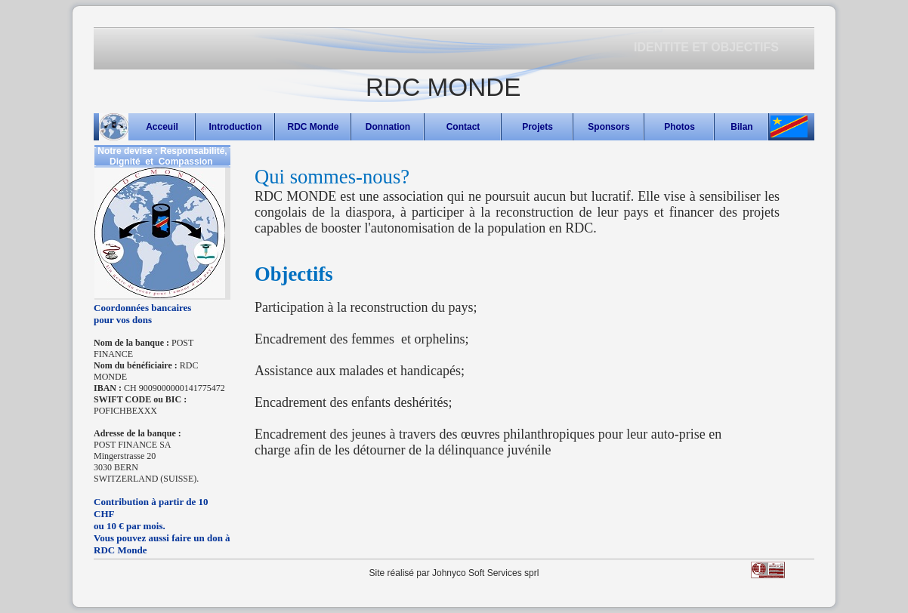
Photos (679, 127)
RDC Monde (313, 127)
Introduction (235, 127)
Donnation (388, 127)
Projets (537, 127)
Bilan (741, 127)
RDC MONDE (443, 87)
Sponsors (608, 127)
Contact (463, 127)
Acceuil (162, 127)
